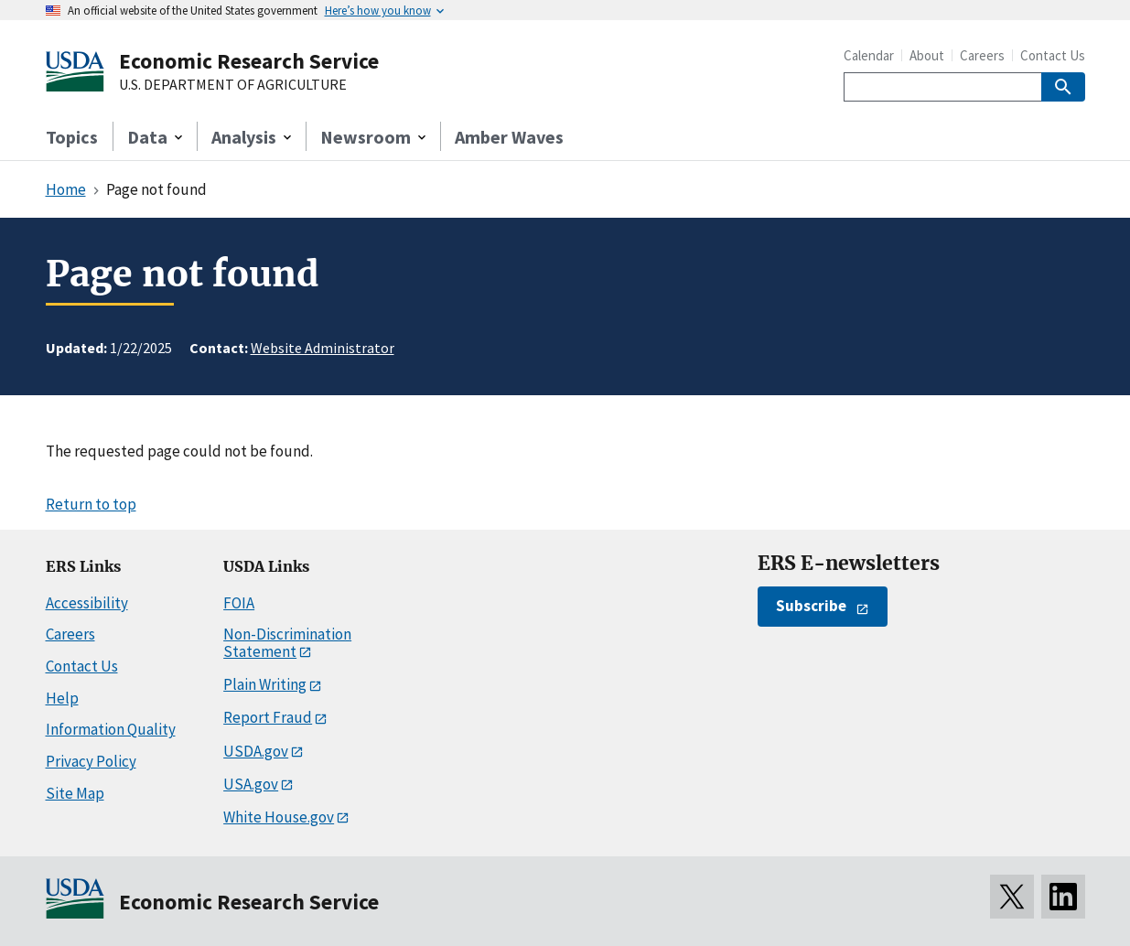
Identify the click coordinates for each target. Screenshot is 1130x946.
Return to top (91, 504)
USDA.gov (255, 751)
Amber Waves (509, 136)
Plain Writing (265, 684)
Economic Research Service (249, 61)
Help (62, 698)
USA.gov (250, 784)
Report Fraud (267, 717)
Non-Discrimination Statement (287, 642)
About (926, 55)
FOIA (238, 603)
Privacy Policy (91, 761)
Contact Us (1052, 55)
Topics (72, 136)
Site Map (75, 793)
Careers (982, 55)
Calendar (869, 55)
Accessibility (87, 603)
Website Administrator (322, 348)
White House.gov (278, 817)
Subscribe (811, 606)
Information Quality (111, 729)
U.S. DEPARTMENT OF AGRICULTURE (233, 85)
